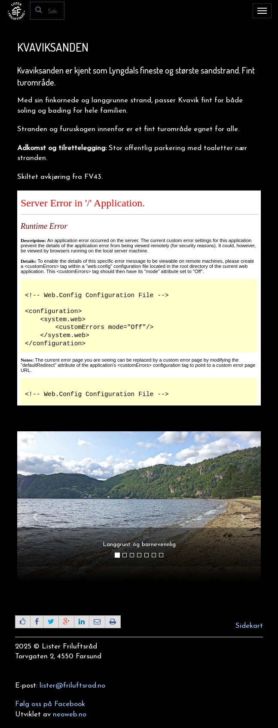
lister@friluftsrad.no (72, 685)
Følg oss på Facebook (50, 704)
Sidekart (249, 626)
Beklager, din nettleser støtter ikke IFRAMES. (139, 297)
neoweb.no (69, 714)
